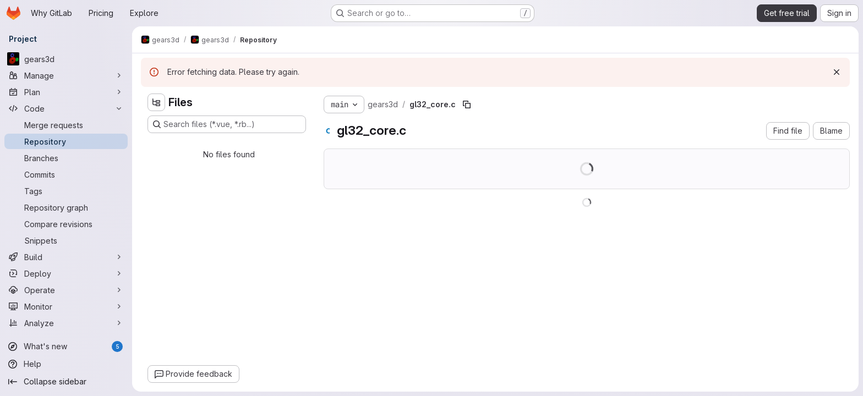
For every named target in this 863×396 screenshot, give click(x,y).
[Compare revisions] (66, 224)
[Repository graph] (66, 207)
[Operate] (66, 290)
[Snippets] (66, 240)
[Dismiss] (836, 72)
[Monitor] (66, 306)
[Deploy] (66, 273)
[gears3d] (66, 59)
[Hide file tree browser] (156, 102)
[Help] (66, 364)
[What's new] (66, 346)
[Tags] (66, 191)
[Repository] (66, 141)
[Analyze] (66, 323)
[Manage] (66, 75)
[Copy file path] (467, 104)
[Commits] (66, 174)
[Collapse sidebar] (66, 381)
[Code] (66, 108)
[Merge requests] (66, 125)
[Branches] (66, 158)
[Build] (66, 257)
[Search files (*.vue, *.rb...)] (227, 124)
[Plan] (66, 92)
